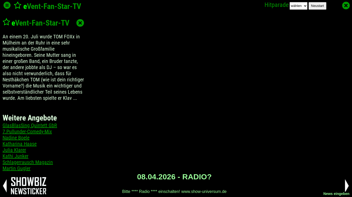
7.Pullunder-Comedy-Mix (27, 131)
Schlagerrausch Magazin (28, 162)
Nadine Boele (16, 138)
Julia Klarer (14, 150)
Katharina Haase (20, 144)
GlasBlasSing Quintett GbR (30, 125)
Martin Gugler (16, 168)
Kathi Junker (15, 156)
